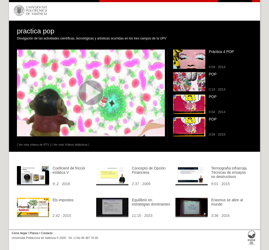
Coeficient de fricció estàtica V (69, 170)
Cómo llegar (19, 233)
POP (213, 74)
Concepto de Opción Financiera (149, 170)
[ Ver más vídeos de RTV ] (34, 144)
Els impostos (63, 200)
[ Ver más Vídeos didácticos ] (70, 144)
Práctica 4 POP (221, 52)
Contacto (47, 233)
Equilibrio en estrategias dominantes (151, 202)
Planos (34, 233)
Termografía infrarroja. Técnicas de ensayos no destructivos (229, 172)
